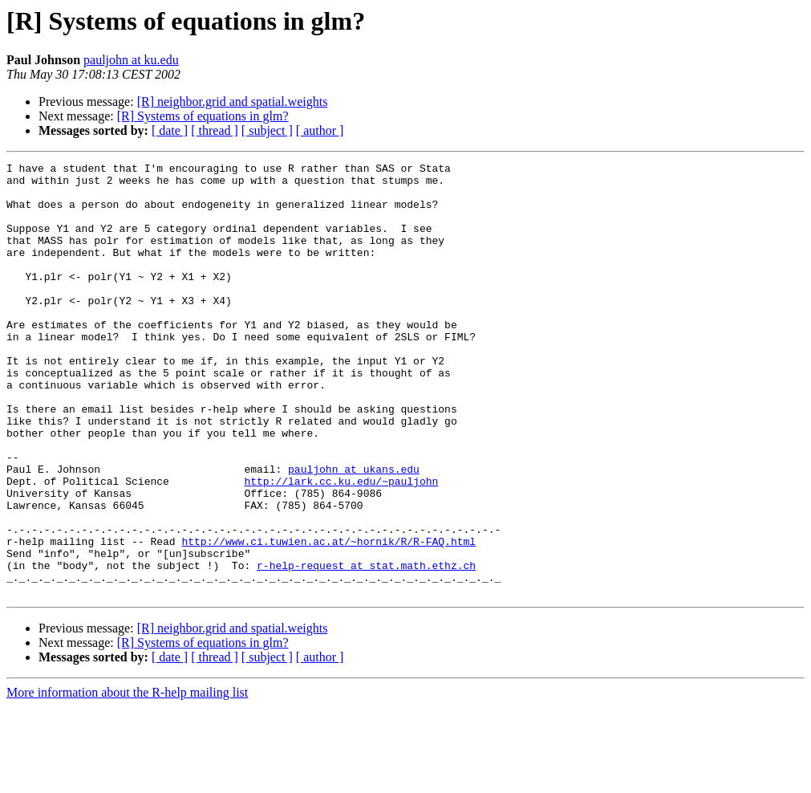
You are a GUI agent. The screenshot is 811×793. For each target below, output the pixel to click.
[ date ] (170, 130)
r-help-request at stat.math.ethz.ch (366, 647)
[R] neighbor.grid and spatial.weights (232, 101)
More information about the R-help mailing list (127, 779)
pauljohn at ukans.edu (354, 531)
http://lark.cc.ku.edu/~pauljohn (341, 546)
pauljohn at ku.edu (131, 60)
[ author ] (320, 130)
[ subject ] (267, 130)
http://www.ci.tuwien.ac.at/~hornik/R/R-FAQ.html (328, 618)
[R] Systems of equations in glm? (203, 116)
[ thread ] (214, 130)
